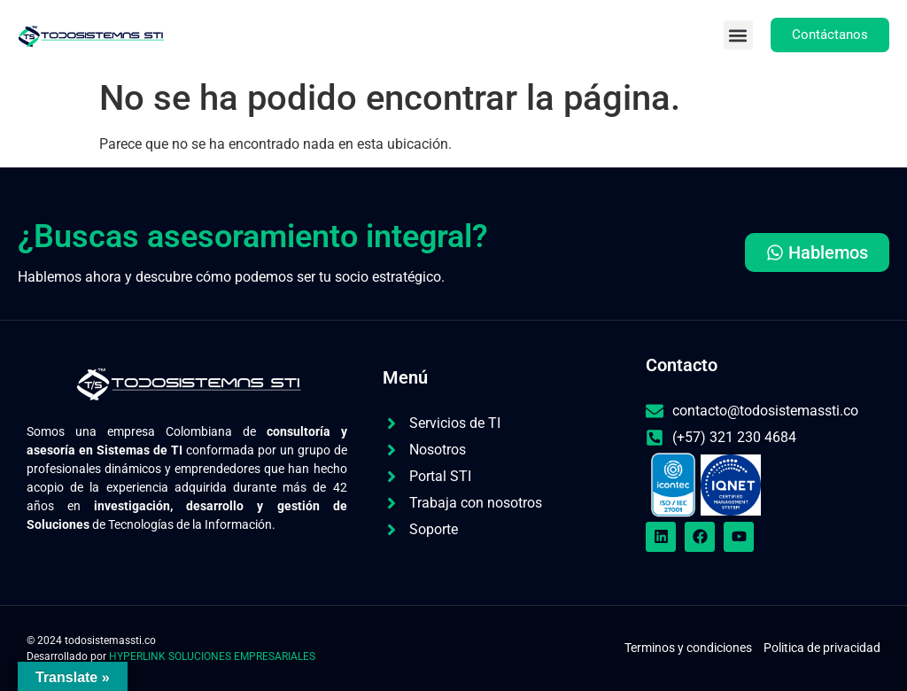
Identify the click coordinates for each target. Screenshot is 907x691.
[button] (738, 35)
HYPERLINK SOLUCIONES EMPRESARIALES (212, 656)
